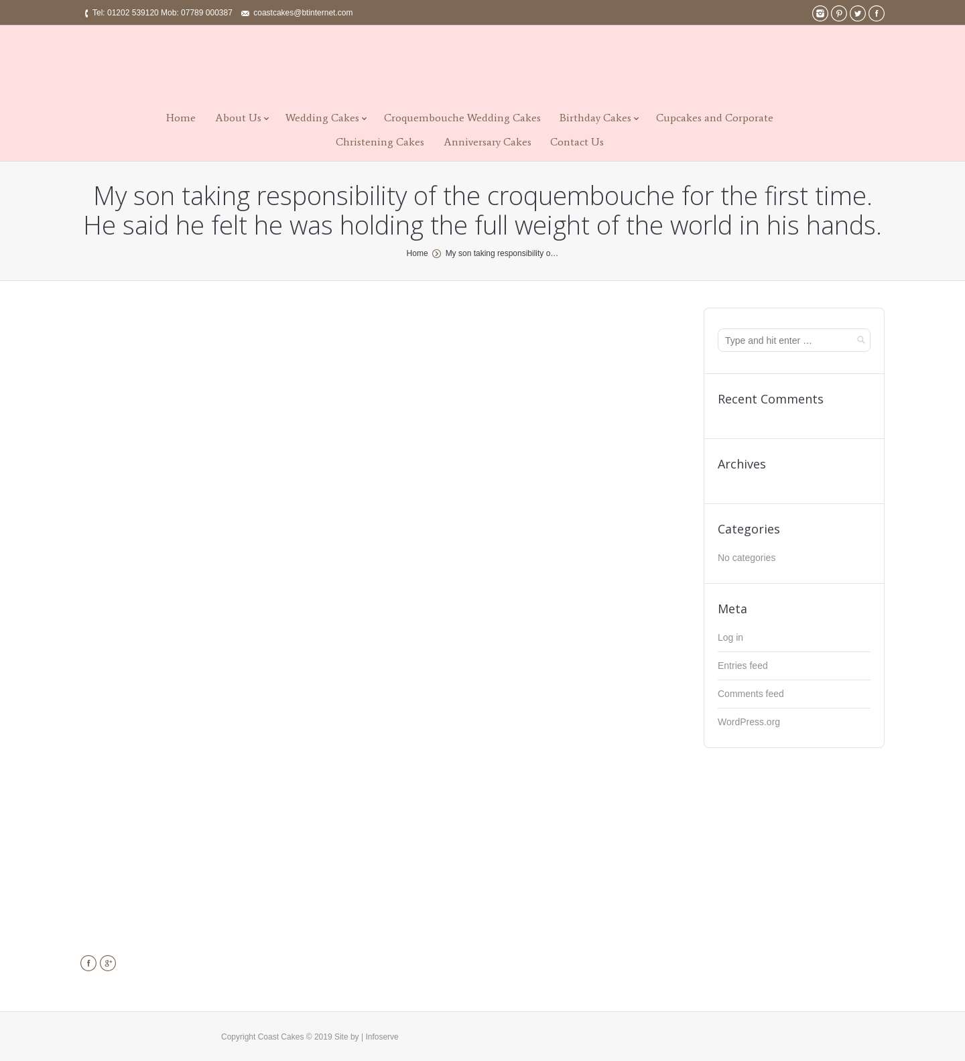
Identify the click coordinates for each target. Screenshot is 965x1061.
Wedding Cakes (322, 117)
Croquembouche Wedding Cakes (462, 117)
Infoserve (381, 1037)
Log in (730, 637)
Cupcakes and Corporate (714, 117)
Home (181, 117)
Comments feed (751, 693)
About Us (238, 117)
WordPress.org (749, 721)
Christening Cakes (380, 141)
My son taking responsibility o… (502, 253)
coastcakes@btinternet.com (302, 12)
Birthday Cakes (595, 117)
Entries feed (743, 665)
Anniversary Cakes (487, 141)
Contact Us (577, 141)
